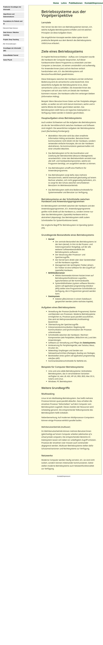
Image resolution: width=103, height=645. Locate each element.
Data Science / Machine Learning (11, 34)
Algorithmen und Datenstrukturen (8, 15)
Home (56, 3)
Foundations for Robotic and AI (12, 22)
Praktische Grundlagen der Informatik (12, 8)
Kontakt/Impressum (63, 476)
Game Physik (7, 60)
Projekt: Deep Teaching (11, 39)
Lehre (64, 3)
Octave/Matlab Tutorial (10, 55)
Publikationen (76, 3)
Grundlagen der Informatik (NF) (12, 49)
